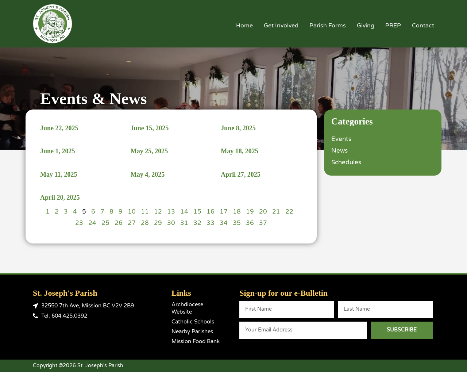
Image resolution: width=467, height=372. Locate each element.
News (339, 150)
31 (184, 223)
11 (145, 211)
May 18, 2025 (239, 151)
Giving (365, 25)
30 (171, 223)
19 (250, 211)
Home (244, 25)
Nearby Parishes (192, 331)
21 (276, 211)
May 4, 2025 (148, 174)
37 (263, 223)
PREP (393, 25)
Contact (423, 25)
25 (105, 223)
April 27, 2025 (240, 174)
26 (119, 223)
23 (79, 223)
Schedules (346, 162)
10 (132, 211)
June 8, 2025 (238, 128)
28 (145, 223)
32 (197, 223)
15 (197, 211)
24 (92, 223)
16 (211, 211)
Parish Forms (327, 25)
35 (237, 223)
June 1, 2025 (57, 151)
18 (237, 211)
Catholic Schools (192, 321)
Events (341, 139)
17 (224, 211)
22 (289, 211)
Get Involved (281, 25)
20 (263, 211)
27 (132, 223)
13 (171, 211)
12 (158, 211)
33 (211, 223)
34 (224, 223)
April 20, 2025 (60, 197)
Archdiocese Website (187, 308)
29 (158, 223)
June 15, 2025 (150, 128)
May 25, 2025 (149, 151)
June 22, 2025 (59, 128)
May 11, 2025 (58, 174)
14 (184, 211)
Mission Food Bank (195, 341)
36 (250, 223)
